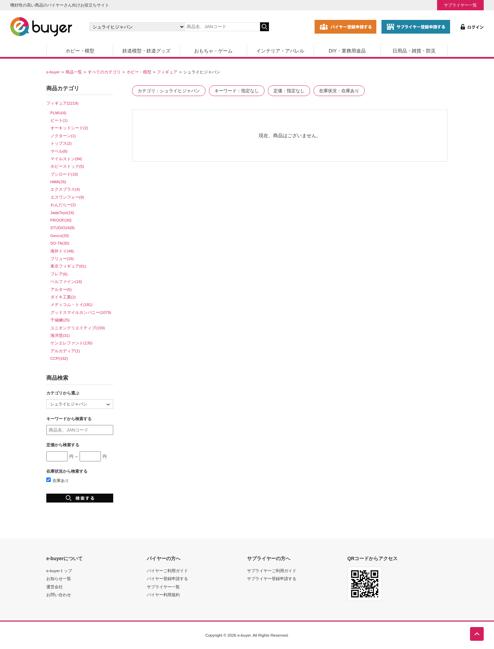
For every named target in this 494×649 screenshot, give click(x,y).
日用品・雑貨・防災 (414, 51)
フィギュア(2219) (62, 103)
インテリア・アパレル (280, 51)
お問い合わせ (58, 594)
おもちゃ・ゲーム (213, 51)
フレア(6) (59, 274)
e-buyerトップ (59, 570)
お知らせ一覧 (58, 578)
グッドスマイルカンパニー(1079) (80, 312)
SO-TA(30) (59, 243)
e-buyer (53, 72)
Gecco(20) (59, 235)
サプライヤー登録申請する (271, 578)
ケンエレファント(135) (71, 343)
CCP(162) (59, 358)
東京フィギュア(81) (68, 266)
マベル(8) (59, 151)
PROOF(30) (61, 220)
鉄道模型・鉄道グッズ (146, 51)
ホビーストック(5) (67, 166)
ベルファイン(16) (66, 281)
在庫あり (57, 480)
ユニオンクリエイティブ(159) (77, 328)
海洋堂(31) (60, 335)
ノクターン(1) (63, 135)
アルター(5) (61, 289)
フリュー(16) (62, 258)
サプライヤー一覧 (460, 5)
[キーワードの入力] (222, 26)
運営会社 (54, 587)
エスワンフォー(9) (67, 197)
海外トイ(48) (62, 251)
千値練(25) (60, 320)
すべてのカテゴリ (104, 72)
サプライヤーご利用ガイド (271, 570)
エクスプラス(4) (65, 189)
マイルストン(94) (66, 158)
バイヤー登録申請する (167, 578)
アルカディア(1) (65, 351)
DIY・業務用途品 (347, 51)
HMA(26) (58, 181)
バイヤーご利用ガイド (167, 570)
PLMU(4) (58, 112)
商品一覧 (74, 72)
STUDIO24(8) (62, 227)
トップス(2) (61, 143)
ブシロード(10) (64, 174)
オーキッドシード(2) (69, 128)
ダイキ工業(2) (63, 297)
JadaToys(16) (62, 212)
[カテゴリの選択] (137, 26)
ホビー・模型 (80, 51)
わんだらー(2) (63, 204)
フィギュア (167, 72)
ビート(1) (59, 120)
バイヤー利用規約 (163, 594)
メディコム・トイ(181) (71, 304)
